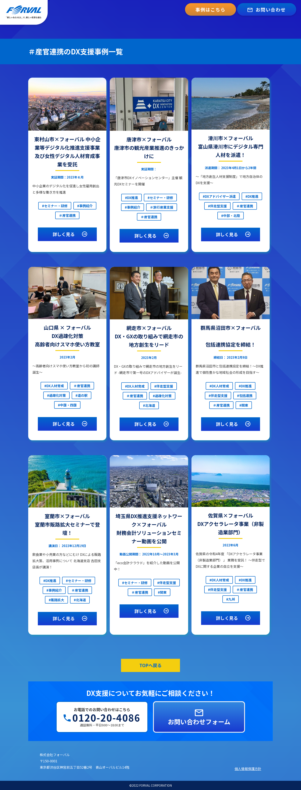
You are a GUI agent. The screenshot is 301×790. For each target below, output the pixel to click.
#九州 (230, 599)
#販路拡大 (56, 599)
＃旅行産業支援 (161, 207)
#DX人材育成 (54, 385)
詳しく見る (70, 234)
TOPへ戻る (150, 665)
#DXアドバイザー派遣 (219, 196)
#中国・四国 (67, 404)
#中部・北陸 (230, 215)
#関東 (243, 405)
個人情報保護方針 (248, 768)
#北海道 (149, 405)
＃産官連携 (67, 215)
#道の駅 (81, 395)
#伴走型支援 (217, 205)
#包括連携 (245, 395)
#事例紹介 (85, 205)
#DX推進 (131, 197)
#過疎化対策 (56, 395)
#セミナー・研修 (55, 205)
